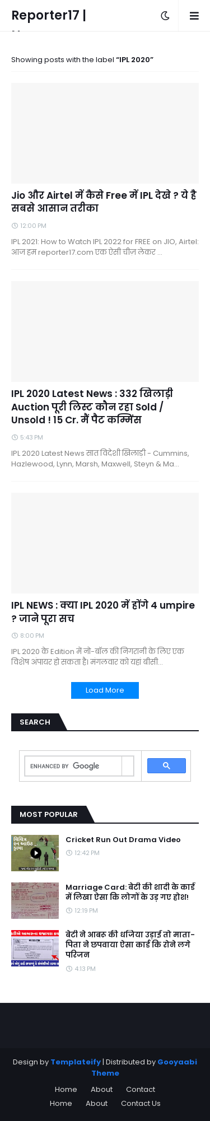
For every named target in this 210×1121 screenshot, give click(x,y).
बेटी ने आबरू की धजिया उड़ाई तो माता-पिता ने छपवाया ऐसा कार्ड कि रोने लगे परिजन (130, 945)
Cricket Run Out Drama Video (123, 840)
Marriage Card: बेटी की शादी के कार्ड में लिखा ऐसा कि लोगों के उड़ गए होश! (130, 892)
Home (66, 1089)
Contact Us (141, 1103)
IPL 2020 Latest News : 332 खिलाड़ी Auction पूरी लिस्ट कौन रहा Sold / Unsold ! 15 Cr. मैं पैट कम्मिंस (92, 407)
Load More (105, 690)
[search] (73, 766)
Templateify (75, 1062)
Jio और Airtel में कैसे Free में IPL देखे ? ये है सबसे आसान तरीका (104, 202)
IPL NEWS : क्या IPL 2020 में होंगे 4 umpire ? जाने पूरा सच (103, 612)
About (102, 1089)
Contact (140, 1089)
